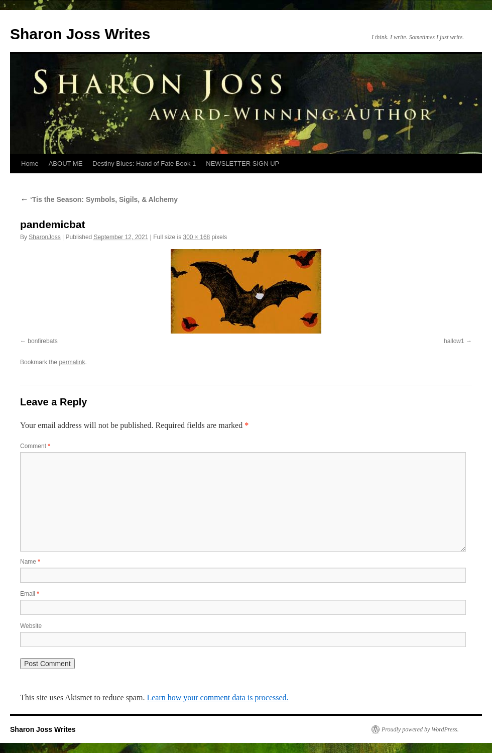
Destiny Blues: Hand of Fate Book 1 (144, 163)
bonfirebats (42, 341)
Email (29, 593)
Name (30, 561)
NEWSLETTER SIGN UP (242, 163)
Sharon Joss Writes (80, 34)
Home (30, 163)
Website (31, 625)
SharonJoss (44, 237)
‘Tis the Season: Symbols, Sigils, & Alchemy (99, 199)
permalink (72, 362)
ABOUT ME (66, 163)
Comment (35, 446)
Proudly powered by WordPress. (420, 729)
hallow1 (454, 341)
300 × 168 (196, 237)
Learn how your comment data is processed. (217, 697)
